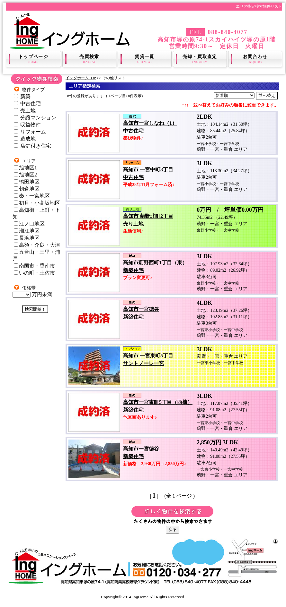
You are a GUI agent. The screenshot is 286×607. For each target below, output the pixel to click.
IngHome (140, 596)
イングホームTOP (81, 78)
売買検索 (89, 59)
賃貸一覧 (144, 59)
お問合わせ (255, 59)
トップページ (33, 59)
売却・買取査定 (200, 59)
